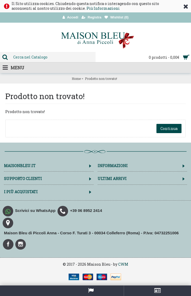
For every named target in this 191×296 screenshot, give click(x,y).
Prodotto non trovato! (101, 78)
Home (76, 78)
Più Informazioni (103, 8)
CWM (123, 264)
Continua (169, 128)
